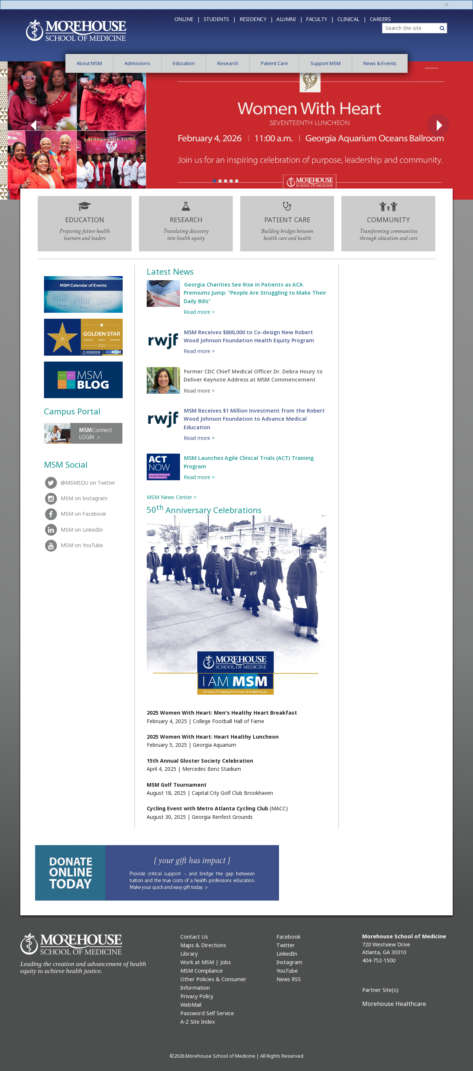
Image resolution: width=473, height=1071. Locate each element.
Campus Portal (72, 411)
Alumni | (289, 19)
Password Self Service (207, 1013)
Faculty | (320, 19)
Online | (187, 19)
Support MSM (325, 63)
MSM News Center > (172, 497)
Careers (380, 19)
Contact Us (194, 936)
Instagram (289, 962)
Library (189, 953)
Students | (220, 19)
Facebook (288, 936)
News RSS (288, 979)
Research (227, 63)
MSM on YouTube (73, 545)
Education (184, 63)
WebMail (190, 1004)
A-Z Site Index (197, 1021)
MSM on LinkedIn (73, 529)
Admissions (137, 63)
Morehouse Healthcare (394, 1004)
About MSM (89, 63)
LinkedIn (286, 953)
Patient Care (274, 63)
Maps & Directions (203, 945)
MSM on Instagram (76, 498)
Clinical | (351, 19)
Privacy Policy (196, 996)
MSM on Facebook (75, 513)
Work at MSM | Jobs (205, 962)
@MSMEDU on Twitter (79, 482)
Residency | (256, 19)
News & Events (380, 63)
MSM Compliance (201, 970)
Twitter (285, 945)
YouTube (287, 970)
